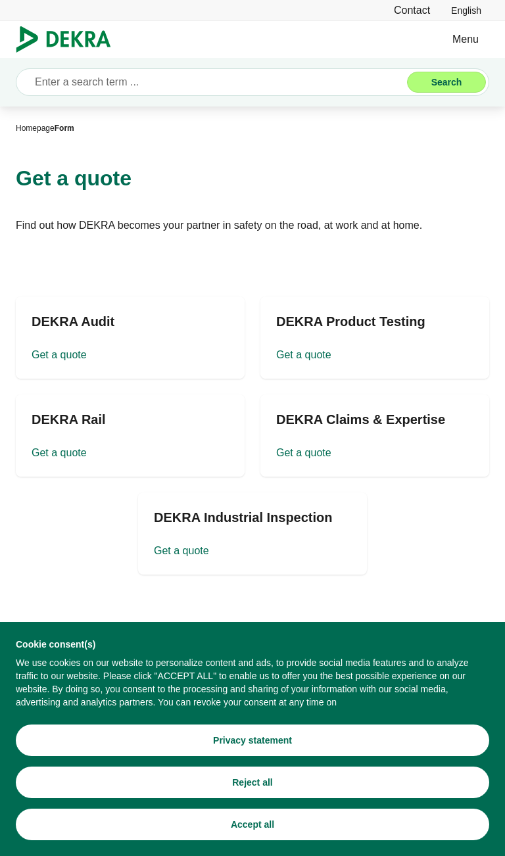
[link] (466, 10)
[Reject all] (252, 782)
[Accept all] (252, 824)
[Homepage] (35, 128)
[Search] (446, 82)
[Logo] (69, 39)
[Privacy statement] (252, 740)
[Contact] (412, 10)
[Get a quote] (130, 338)
